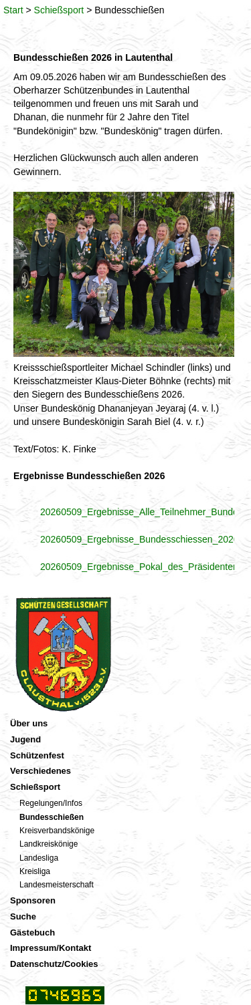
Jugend (25, 739)
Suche (23, 916)
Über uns (29, 723)
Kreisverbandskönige (56, 830)
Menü (221, 13)
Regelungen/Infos (50, 803)
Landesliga (38, 858)
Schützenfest (37, 755)
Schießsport (59, 10)
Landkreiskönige (48, 844)
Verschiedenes (40, 771)
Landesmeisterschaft (56, 884)
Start (13, 10)
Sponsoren (33, 900)
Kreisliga (34, 871)
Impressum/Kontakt (50, 948)
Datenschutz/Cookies (54, 964)
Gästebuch (32, 932)
